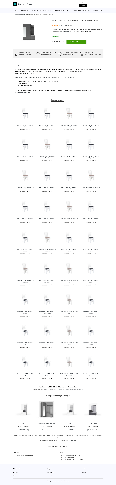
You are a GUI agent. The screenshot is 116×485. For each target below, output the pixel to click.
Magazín (49, 468)
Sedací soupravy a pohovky (81, 10)
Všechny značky (17, 468)
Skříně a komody (58, 10)
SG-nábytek (65, 31)
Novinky (15, 472)
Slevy (14, 476)
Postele (34, 10)
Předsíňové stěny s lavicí (63, 389)
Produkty (19, 14)
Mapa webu (50, 472)
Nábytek (23, 14)
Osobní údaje (51, 476)
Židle (67, 10)
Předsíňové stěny (52, 389)
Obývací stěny (24, 10)
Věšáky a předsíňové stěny (76, 389)
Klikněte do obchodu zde (22, 92)
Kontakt (84, 472)
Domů (15, 10)
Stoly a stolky (97, 10)
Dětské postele (45, 10)
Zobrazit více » (89, 31)
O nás (83, 468)
